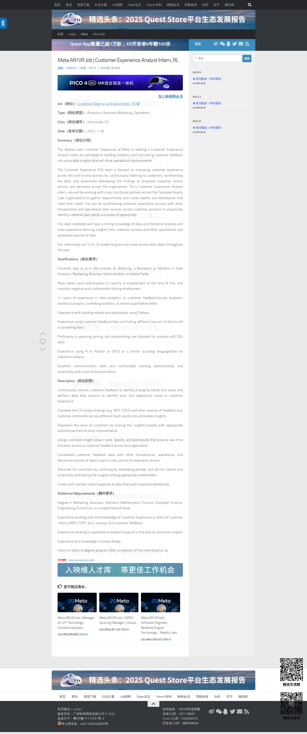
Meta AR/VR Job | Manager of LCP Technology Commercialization (76, 625)
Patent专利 (154, 5)
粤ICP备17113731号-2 (88, 720)
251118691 (187, 716)
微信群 (229, 5)
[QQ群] (228, 45)
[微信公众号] (222, 45)
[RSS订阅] (247, 45)
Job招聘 (117, 5)
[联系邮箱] (240, 45)
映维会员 (173, 5)
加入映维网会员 (170, 98)
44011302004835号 (94, 726)
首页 (57, 5)
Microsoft (99, 34)
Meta (84, 34)
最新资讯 (197, 74)
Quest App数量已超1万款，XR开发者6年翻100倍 (120, 46)
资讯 (69, 5)
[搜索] (249, 5)
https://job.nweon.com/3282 (81, 562)
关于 (216, 5)
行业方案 (101, 5)
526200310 (190, 720)
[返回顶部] (153, 706)
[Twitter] (234, 45)
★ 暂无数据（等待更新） (208, 80)
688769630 (190, 725)
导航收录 (190, 5)
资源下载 (83, 5)
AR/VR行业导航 (189, 711)
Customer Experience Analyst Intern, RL (108, 106)
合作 (205, 5)
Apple (72, 34)
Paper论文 (134, 5)
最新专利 (197, 123)
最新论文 (197, 98)
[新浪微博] (215, 45)
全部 (60, 34)
